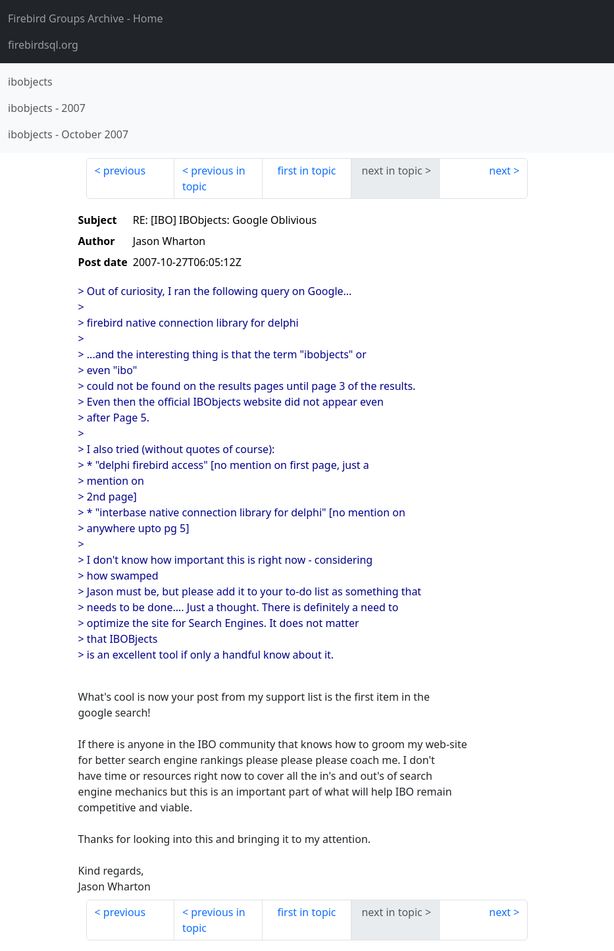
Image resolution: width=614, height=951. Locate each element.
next (500, 170)
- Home (85, 18)
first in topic (306, 170)
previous (124, 170)
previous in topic (213, 178)
